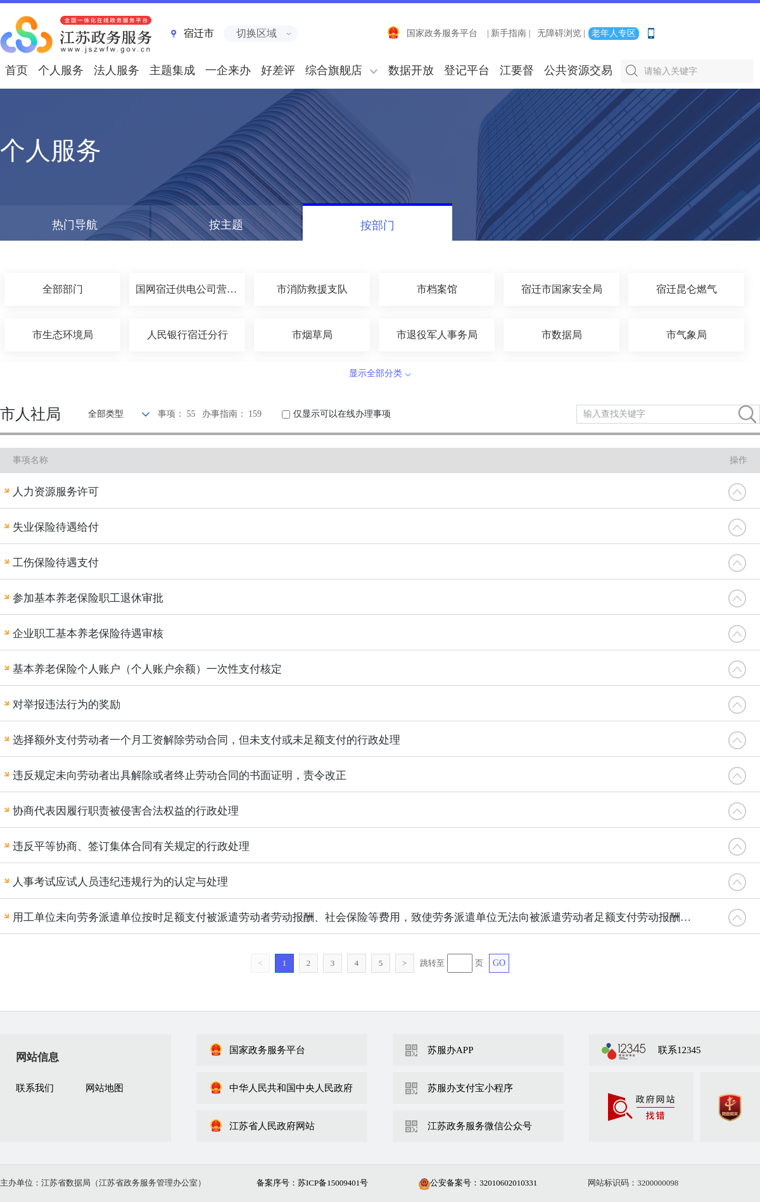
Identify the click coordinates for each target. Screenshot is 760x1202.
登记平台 (467, 70)
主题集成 (172, 70)
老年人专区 (614, 33)
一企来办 (228, 70)
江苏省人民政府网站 (262, 1126)
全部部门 (62, 289)
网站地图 (105, 1088)
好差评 (278, 70)
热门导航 (75, 224)
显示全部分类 (375, 373)
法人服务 (116, 70)
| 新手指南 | (509, 33)
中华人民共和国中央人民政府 (281, 1088)
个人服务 (61, 70)
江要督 (517, 70)
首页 (16, 70)
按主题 (226, 224)
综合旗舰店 (333, 70)
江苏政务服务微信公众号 (480, 1126)
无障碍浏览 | (561, 33)
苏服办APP (451, 1050)
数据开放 (411, 70)
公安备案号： (478, 1182)
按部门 (377, 225)
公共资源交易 (578, 70)
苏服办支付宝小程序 (470, 1088)
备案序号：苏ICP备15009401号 (312, 1182)
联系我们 (35, 1088)
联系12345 (679, 1050)
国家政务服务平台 (432, 33)
